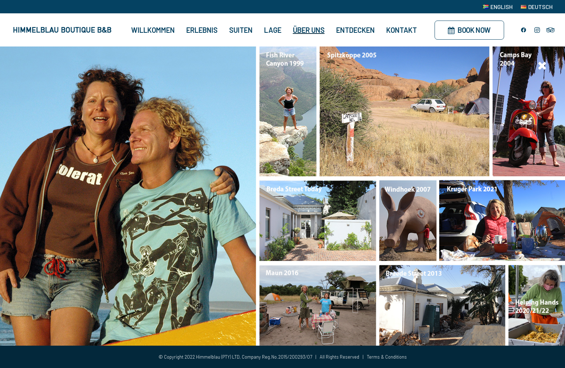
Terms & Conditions (387, 357)
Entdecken (355, 30)
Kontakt (401, 30)
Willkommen (153, 30)
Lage (272, 30)
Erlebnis (202, 30)
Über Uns (309, 30)
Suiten (241, 30)
